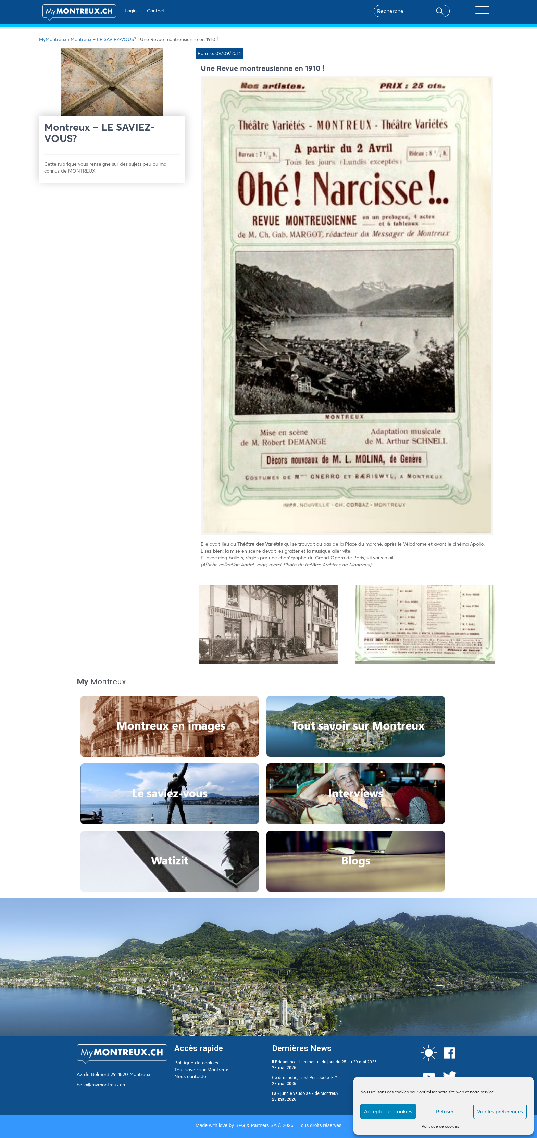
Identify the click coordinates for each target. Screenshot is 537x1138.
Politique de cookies (440, 1126)
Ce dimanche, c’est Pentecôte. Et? (304, 1077)
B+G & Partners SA (255, 1125)
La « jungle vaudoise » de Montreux (305, 1093)
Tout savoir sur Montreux (201, 1069)
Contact (148, 11)
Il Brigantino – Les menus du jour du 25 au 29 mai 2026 (324, 1062)
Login (123, 11)
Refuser (444, 1111)
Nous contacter (191, 1076)
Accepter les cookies (388, 1111)
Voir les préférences (500, 1111)
